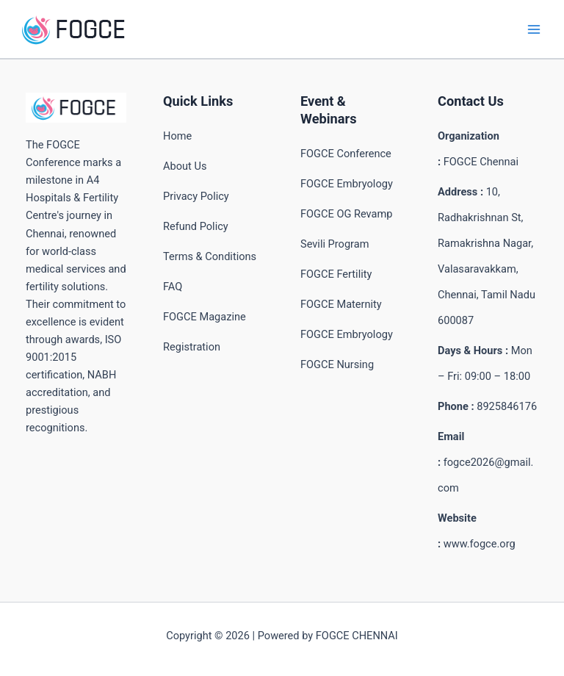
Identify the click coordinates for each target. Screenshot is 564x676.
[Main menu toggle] (533, 29)
